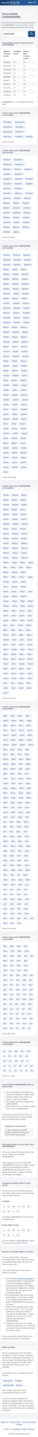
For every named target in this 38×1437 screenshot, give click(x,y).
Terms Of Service (29, 1422)
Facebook (16, 1429)
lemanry (19, 1385)
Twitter (23, 1429)
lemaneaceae (8, 1385)
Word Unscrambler (25, 1279)
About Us (4, 1422)
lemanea (18, 1381)
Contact (19, 1424)
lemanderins (8, 1381)
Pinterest (30, 1429)
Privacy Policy (15, 1422)
